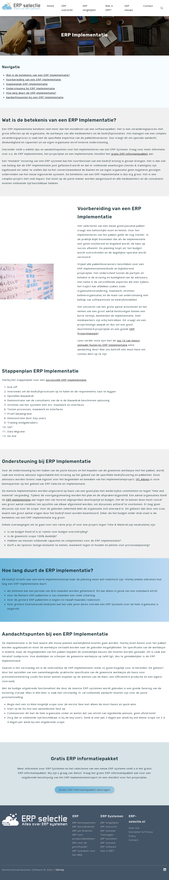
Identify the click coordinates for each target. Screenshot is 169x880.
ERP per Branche (82, 830)
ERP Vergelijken (110, 822)
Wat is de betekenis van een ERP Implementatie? (38, 75)
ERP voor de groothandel (79, 844)
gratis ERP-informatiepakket (129, 153)
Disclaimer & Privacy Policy (141, 833)
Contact (148, 5)
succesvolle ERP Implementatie (66, 379)
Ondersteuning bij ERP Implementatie (30, 88)
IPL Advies (143, 479)
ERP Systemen (109, 838)
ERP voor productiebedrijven (83, 836)
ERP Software (108, 846)
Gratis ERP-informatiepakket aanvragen (84, 789)
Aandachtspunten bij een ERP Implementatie (35, 97)
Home (50, 5)
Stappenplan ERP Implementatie (27, 84)
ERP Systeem (108, 842)
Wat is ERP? (107, 850)
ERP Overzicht (109, 826)
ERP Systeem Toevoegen (108, 832)
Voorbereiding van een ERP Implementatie (33, 79)
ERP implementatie (18, 499)
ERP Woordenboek (83, 826)
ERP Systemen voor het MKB (83, 852)
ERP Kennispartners (84, 822)
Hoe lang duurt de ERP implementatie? (31, 92)
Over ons (134, 827)
